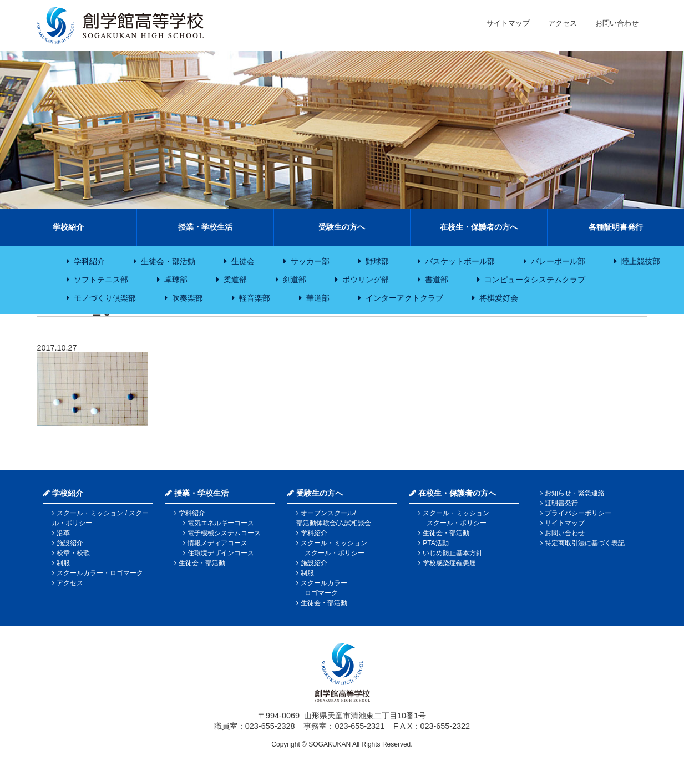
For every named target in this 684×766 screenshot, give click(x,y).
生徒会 (243, 261)
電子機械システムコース (224, 533)
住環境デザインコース (221, 553)
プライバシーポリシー (578, 513)
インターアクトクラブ (404, 297)
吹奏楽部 (187, 297)
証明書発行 (561, 503)
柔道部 (235, 279)
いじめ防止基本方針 (453, 553)
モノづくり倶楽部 (105, 297)
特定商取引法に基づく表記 (585, 543)
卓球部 (176, 279)
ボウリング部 (365, 279)
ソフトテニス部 (101, 279)
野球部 (377, 261)
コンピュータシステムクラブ (534, 279)
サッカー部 (310, 261)
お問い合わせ (617, 23)
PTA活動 (435, 543)
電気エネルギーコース (221, 523)
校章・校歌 (73, 553)
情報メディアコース (217, 543)
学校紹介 (68, 226)
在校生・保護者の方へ (479, 226)
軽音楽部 (254, 297)
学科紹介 (89, 261)
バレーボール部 (558, 261)
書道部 (436, 279)
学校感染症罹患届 (449, 563)
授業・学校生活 (205, 226)
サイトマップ (508, 23)
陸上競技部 (640, 261)
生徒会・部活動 (168, 261)
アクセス (562, 23)
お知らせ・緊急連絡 (575, 493)
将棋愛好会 (498, 297)
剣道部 (294, 279)
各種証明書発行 (616, 226)
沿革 (63, 533)
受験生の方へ (341, 226)
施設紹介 (70, 543)
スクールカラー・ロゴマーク (100, 573)
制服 (63, 563)
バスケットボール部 (460, 261)
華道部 (318, 297)
